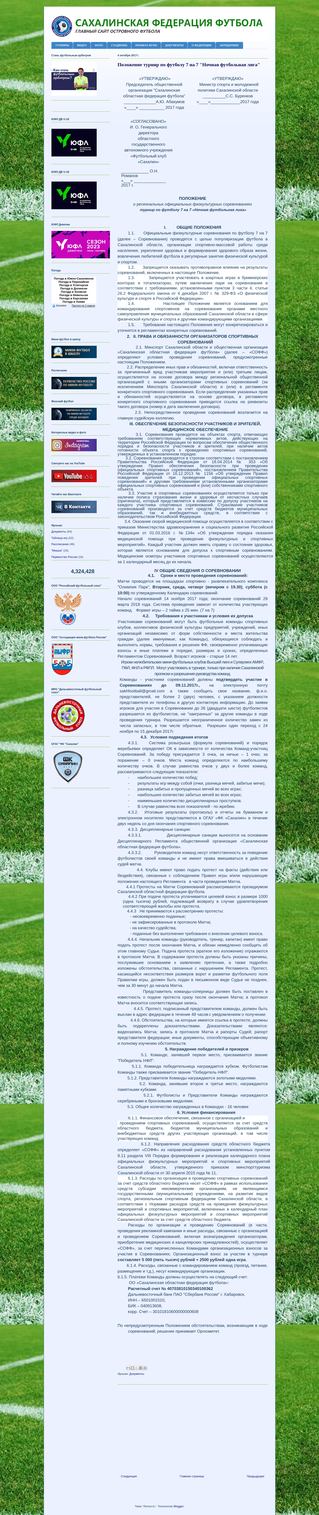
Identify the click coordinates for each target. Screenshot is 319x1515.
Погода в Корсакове (74, 298)
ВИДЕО (82, 45)
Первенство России (64, 557)
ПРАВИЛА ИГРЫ (146, 45)
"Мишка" (57, 550)
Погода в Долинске (73, 288)
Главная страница (192, 1476)
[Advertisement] (193, 1428)
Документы (136, 1373)
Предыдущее (255, 1476)
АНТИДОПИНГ (229, 45)
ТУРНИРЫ (62, 45)
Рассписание (60, 544)
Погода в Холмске (74, 291)
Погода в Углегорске (73, 285)
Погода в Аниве (73, 301)
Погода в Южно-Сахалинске (74, 278)
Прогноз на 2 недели (83, 305)
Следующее (129, 1476)
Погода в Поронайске (74, 281)
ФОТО (99, 45)
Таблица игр (59, 538)
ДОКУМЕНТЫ (174, 45)
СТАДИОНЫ (119, 45)
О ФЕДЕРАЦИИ (201, 45)
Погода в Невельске (73, 295)
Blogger (178, 1506)
